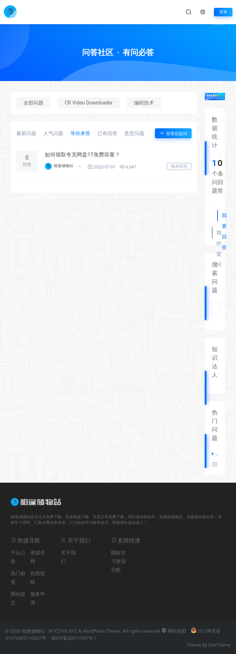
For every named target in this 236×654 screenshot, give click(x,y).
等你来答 (80, 133)
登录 (223, 12)
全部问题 (33, 103)
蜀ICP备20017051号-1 (74, 638)
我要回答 (224, 217)
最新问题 (26, 133)
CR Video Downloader (89, 103)
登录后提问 (173, 133)
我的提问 (218, 234)
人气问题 (53, 133)
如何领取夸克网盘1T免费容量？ (82, 154)
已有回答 (107, 133)
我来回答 (179, 166)
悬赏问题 (134, 133)
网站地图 (173, 631)
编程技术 (144, 103)
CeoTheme (219, 645)
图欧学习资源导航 (118, 561)
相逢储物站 (63, 166)
